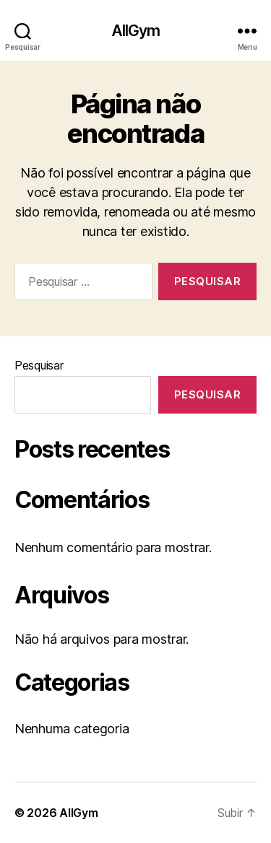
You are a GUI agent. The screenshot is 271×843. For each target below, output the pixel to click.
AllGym (135, 30)
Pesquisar (39, 365)
